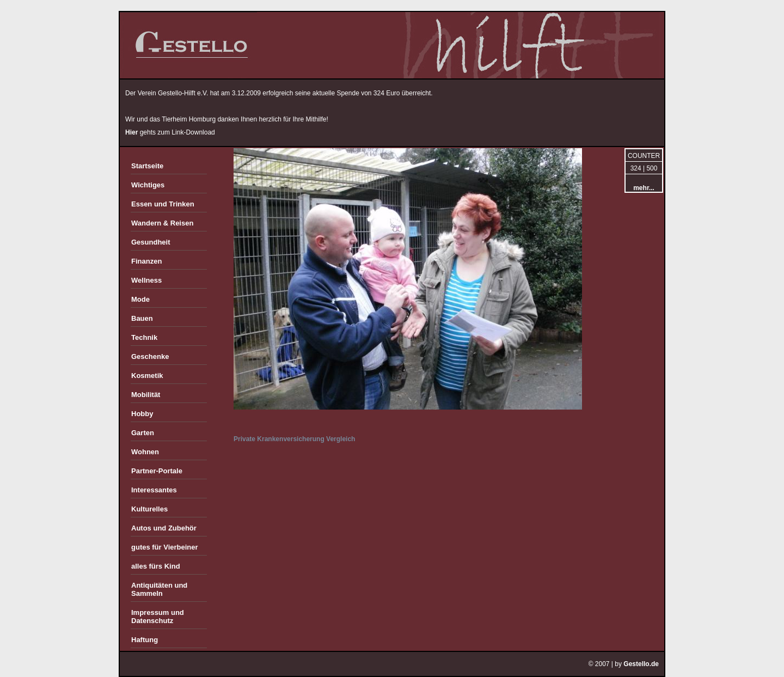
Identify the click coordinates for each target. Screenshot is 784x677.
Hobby (142, 414)
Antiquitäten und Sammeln (159, 589)
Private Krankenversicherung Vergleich (294, 439)
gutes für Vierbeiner (164, 547)
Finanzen (146, 261)
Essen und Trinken (162, 204)
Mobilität (145, 395)
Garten (142, 433)
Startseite (147, 166)
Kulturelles (149, 509)
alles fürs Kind (155, 566)
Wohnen (145, 452)
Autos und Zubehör (164, 528)
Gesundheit (150, 242)
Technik (144, 337)
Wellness (146, 280)
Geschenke (150, 356)
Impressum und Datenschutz (157, 616)
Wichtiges (147, 185)
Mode (140, 299)
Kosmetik (147, 375)
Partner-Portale (156, 471)
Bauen (142, 318)
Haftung (144, 640)
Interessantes (154, 490)
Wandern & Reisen (162, 223)
